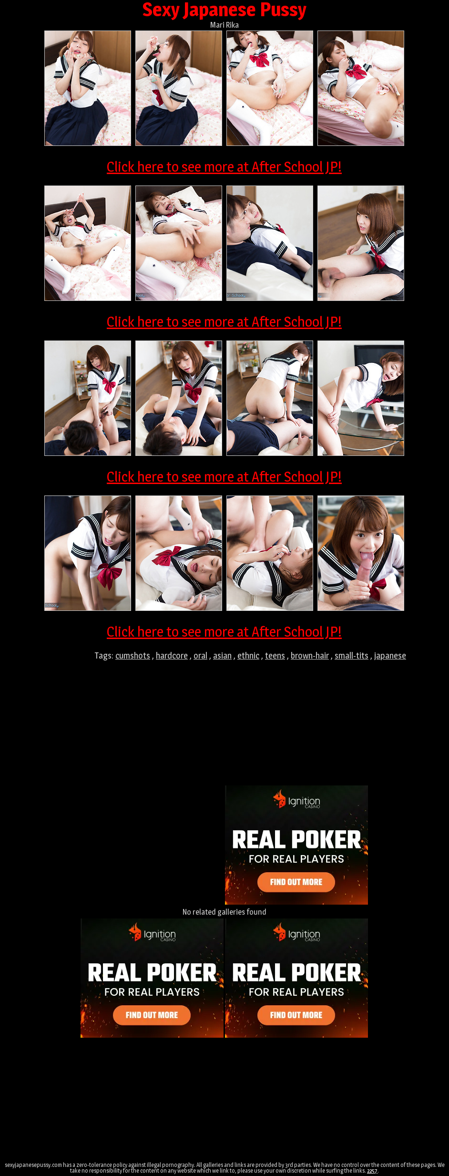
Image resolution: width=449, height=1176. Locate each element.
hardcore (172, 655)
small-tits (351, 655)
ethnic (248, 655)
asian (222, 655)
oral (200, 655)
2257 (372, 1170)
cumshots (132, 655)
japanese (390, 655)
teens (275, 655)
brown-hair (310, 655)
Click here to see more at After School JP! (224, 166)
